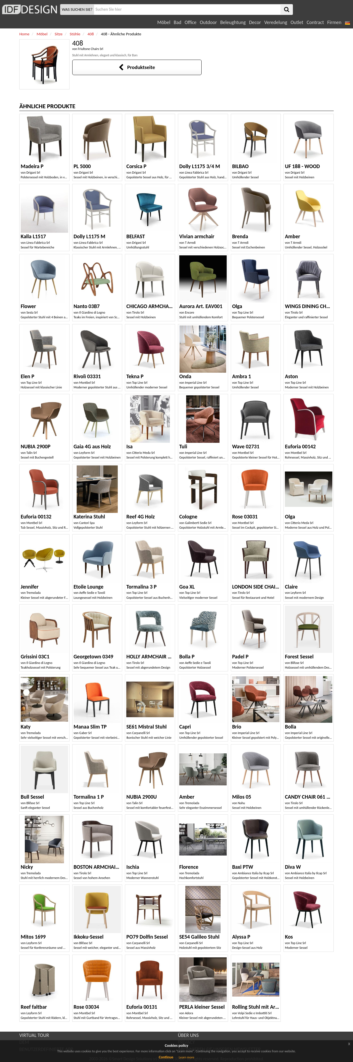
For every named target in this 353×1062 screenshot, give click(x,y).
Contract (315, 22)
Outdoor (208, 22)
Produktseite (137, 67)
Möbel (163, 22)
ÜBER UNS (188, 1035)
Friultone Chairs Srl (90, 49)
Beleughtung (232, 22)
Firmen (334, 22)
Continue (166, 1057)
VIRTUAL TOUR (34, 1035)
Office (191, 22)
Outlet (296, 22)
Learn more (186, 1057)
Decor (255, 22)
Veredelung (275, 22)
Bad (177, 22)
